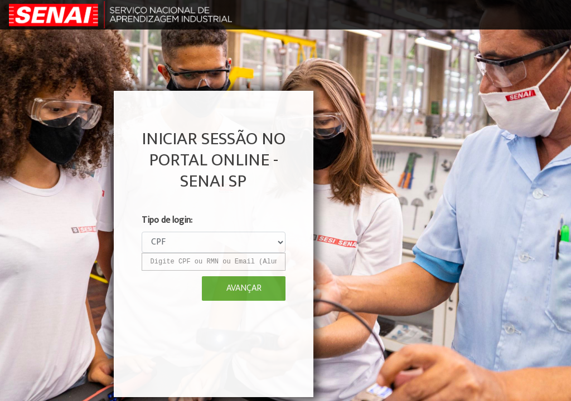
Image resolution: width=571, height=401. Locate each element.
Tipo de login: (167, 220)
